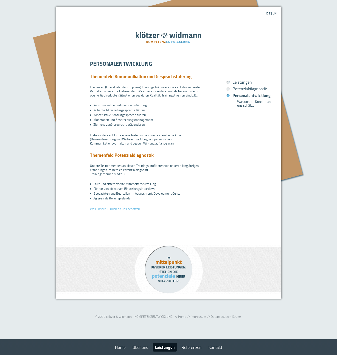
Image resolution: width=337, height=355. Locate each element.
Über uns (140, 347)
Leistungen (242, 82)
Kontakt (215, 347)
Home (182, 316)
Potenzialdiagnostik (250, 88)
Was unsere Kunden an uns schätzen (115, 209)
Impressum (198, 316)
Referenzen (192, 347)
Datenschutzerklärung (226, 316)
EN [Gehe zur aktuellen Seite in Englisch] (274, 13)
